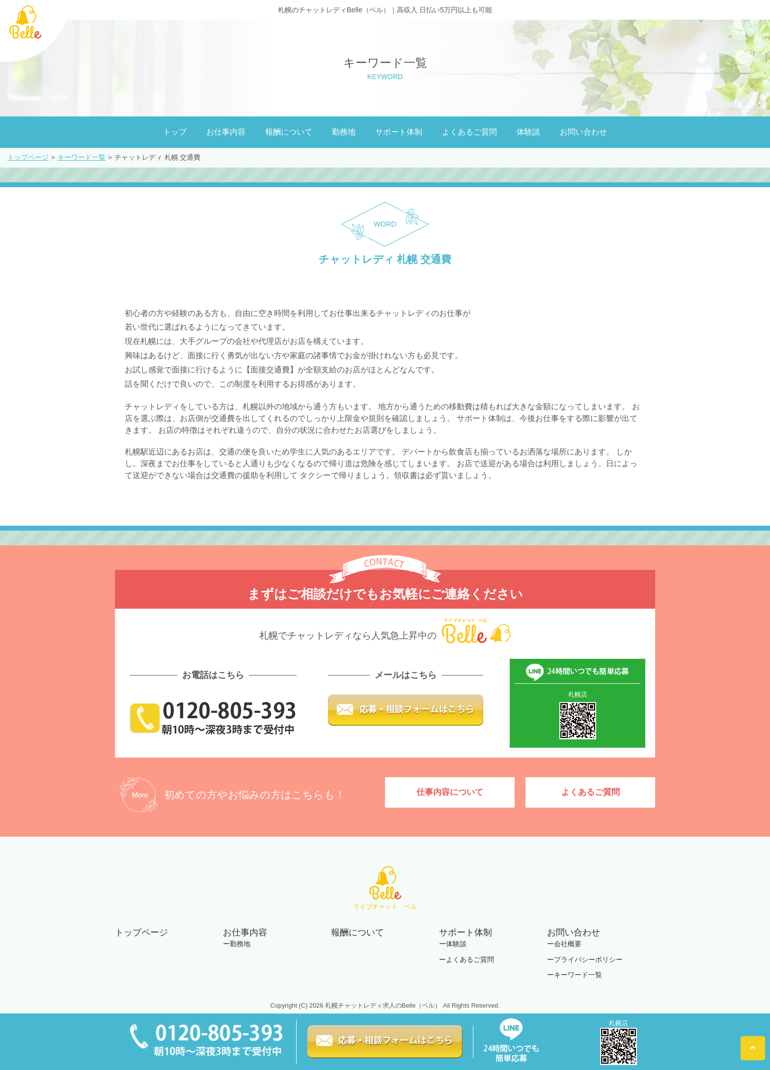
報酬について (288, 132)
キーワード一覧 (81, 157)
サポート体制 (398, 132)
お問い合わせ (583, 132)
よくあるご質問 (469, 132)
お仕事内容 (226, 132)
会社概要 (567, 944)
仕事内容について (449, 793)
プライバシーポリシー (588, 959)
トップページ (28, 157)
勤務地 (344, 132)
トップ (175, 132)
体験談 (528, 132)
